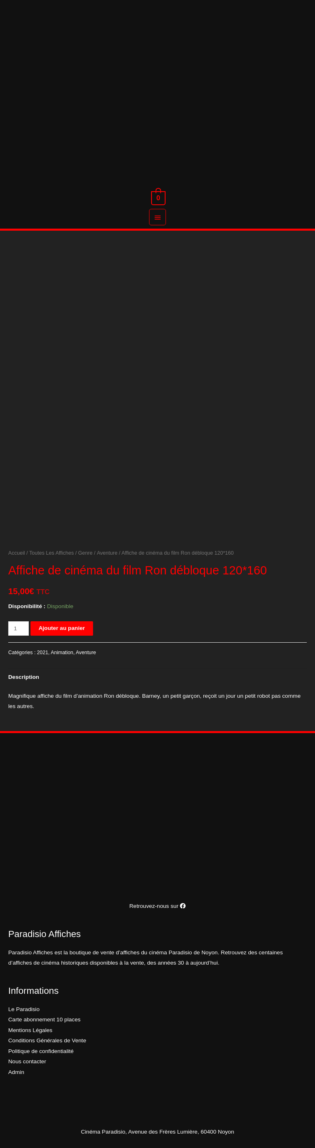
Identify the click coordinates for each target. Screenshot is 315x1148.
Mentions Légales (30, 1030)
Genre (85, 553)
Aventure (107, 553)
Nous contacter (27, 1061)
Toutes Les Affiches (51, 553)
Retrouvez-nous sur (157, 906)
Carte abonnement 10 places (44, 1019)
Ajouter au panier (62, 628)
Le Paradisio (24, 1009)
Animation (62, 652)
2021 (42, 652)
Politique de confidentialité (41, 1051)
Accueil (16, 553)
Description (23, 677)
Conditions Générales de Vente (47, 1040)
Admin (16, 1072)
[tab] (23, 677)
